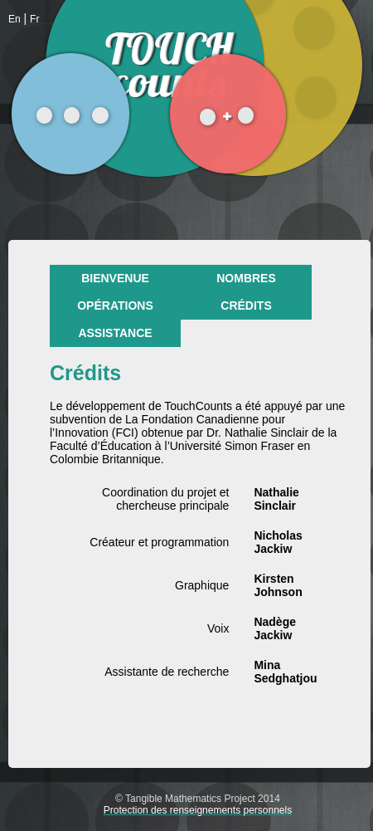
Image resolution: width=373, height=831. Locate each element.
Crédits (245, 305)
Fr (34, 19)
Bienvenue (115, 278)
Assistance (115, 333)
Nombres (246, 278)
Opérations (115, 305)
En (14, 19)
